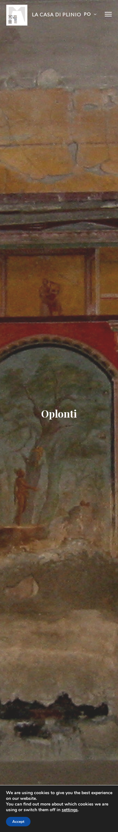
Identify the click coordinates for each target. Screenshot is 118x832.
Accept (18, 821)
